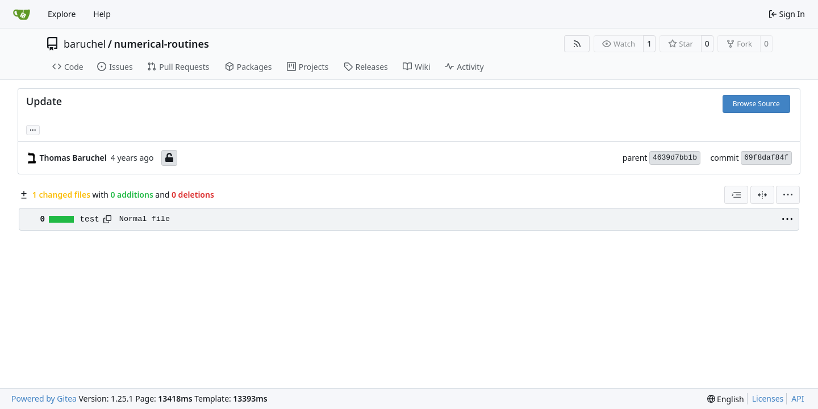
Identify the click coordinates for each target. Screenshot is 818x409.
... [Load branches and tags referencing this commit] (33, 129)
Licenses (768, 398)
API (797, 398)
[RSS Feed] (577, 43)
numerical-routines (161, 43)
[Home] (21, 14)
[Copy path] (107, 219)
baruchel (85, 43)
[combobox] (736, 195)
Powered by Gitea (44, 398)
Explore (62, 14)
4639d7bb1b (675, 157)
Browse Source (756, 103)
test (89, 219)
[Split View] (762, 195)
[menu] (788, 195)
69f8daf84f (766, 157)
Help (102, 14)
